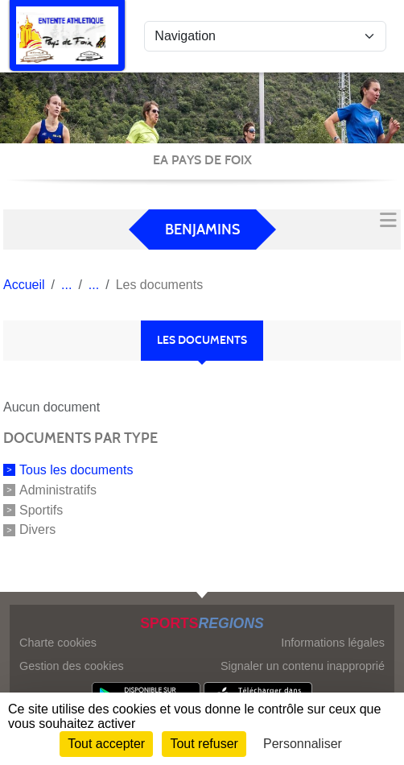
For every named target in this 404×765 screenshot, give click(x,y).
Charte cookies (58, 642)
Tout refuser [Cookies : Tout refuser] (203, 744)
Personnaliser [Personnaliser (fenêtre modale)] (302, 744)
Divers (37, 529)
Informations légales (333, 642)
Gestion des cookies (71, 666)
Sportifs (41, 509)
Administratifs (58, 490)
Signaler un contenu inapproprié (303, 666)
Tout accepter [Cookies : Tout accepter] (106, 744)
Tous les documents (76, 470)
